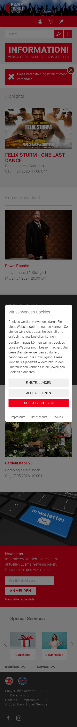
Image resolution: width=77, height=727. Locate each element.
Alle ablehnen (38, 393)
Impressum (18, 417)
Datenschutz (39, 417)
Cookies (58, 417)
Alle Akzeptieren (39, 403)
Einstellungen (38, 383)
